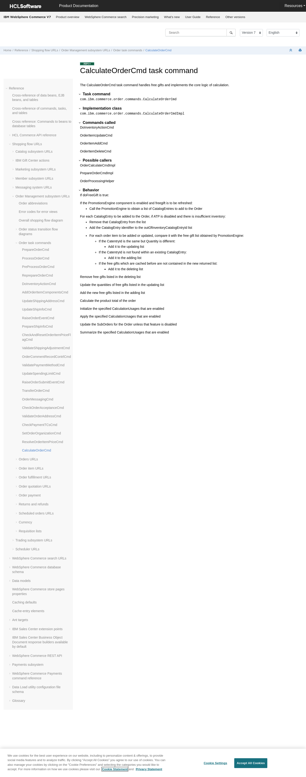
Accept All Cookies (251, 763)
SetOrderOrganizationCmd (41, 433)
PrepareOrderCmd (35, 250)
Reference (213, 17)
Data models (21, 581)
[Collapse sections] (291, 50)
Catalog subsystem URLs (34, 151)
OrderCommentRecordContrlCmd (46, 357)
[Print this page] (301, 50)
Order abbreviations (33, 203)
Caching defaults (24, 602)
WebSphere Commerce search (105, 17)
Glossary (18, 701)
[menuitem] (67, 17)
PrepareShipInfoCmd (37, 326)
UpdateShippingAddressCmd (43, 301)
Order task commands (127, 50)
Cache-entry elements (28, 611)
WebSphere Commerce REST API (37, 656)
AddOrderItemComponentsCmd (45, 292)
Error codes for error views (38, 212)
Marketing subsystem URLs (35, 169)
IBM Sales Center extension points (37, 629)
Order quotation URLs (35, 486)
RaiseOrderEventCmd (38, 318)
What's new (172, 17)
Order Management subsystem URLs (85, 50)
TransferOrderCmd (35, 390)
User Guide (192, 17)
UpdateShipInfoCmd (37, 309)
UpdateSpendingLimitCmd (41, 373)
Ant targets (20, 620)
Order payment (30, 495)
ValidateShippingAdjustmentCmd (46, 348)
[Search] (231, 32)
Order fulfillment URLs (35, 477)
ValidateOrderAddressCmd (41, 416)
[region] (153, 763)
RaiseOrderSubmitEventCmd (43, 382)
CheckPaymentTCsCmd (39, 425)
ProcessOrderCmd (35, 258)
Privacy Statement (149, 769)
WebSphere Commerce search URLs (39, 558)
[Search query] (200, 32)
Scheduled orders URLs (36, 513)
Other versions (235, 17)
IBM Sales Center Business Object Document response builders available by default (40, 642)
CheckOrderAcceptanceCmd (43, 408)
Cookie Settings (215, 763)
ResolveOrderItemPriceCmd (42, 442)
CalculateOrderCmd (158, 50)
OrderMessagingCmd (37, 399)
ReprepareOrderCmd (37, 275)
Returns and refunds (34, 504)
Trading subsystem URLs (33, 540)
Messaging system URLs (33, 187)
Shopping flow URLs (44, 50)
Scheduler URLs (27, 549)
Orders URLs (28, 459)
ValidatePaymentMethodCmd (43, 365)
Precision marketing (145, 17)
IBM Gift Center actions (32, 160)
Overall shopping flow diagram (41, 220)
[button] (7, 88)
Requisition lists (30, 531)
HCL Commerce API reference (34, 135)
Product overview (67, 17)
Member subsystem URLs (34, 178)
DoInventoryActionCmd (39, 284)
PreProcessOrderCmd (38, 267)
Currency (25, 522)
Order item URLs (31, 468)
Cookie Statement (115, 769)
